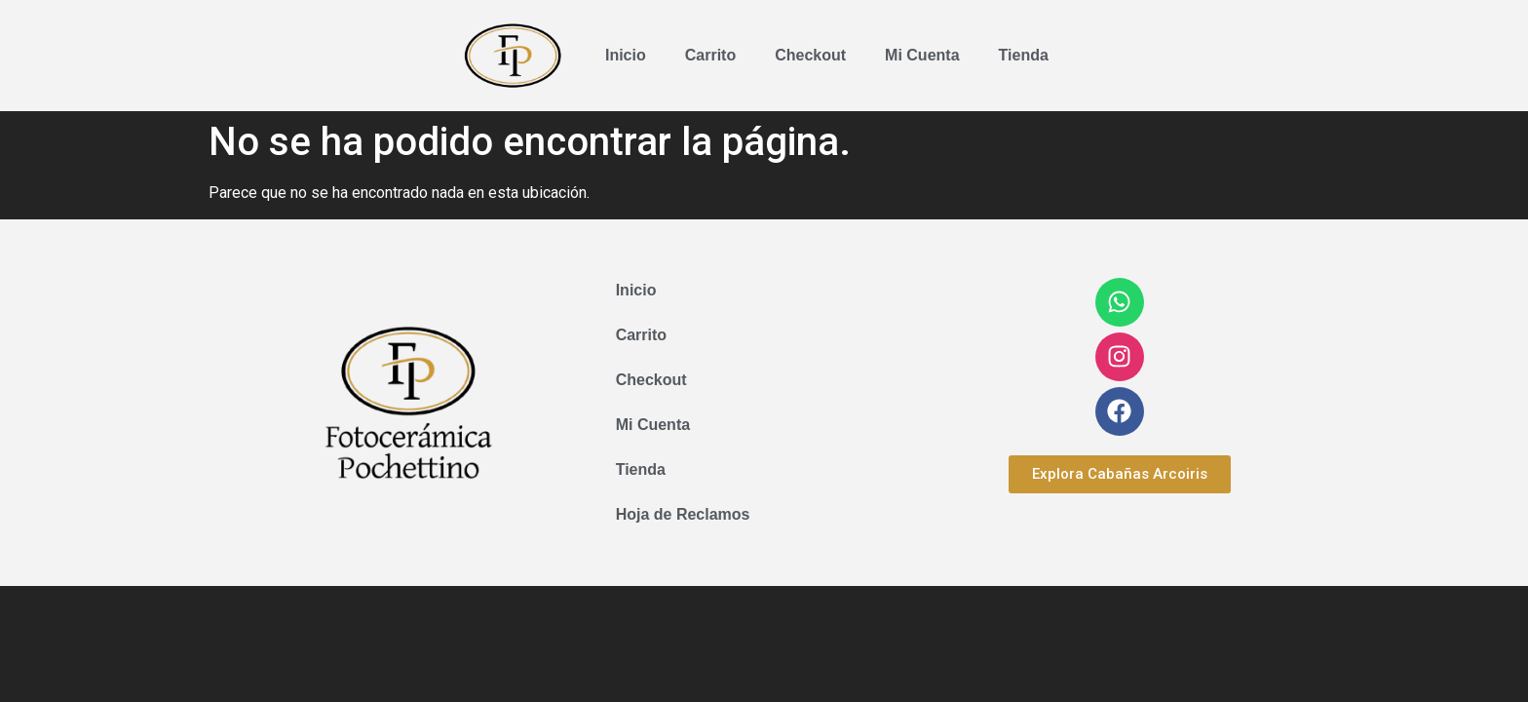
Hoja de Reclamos (683, 514)
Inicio (625, 55)
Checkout (810, 55)
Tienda (1024, 55)
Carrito (710, 55)
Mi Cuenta (922, 55)
